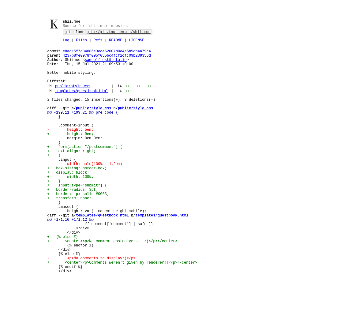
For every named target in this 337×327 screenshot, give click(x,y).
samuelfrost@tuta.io (106, 64)
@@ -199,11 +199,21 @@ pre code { (82, 126)
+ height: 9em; (70, 152)
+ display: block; (68, 199)
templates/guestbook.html (81, 102)
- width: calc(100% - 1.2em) (84, 189)
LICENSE (136, 42)
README (115, 42)
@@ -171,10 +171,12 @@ (70, 256)
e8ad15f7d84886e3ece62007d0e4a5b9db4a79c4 (107, 54)
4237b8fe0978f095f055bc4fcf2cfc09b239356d (107, 59)
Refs (98, 42)
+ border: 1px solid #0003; (78, 225)
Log (66, 42)
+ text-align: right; (71, 173)
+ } (54, 178)
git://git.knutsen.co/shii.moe (119, 33)
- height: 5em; (70, 147)
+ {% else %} (62, 277)
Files (81, 42)
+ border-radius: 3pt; (72, 220)
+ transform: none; (69, 230)
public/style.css (72, 96)
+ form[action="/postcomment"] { (84, 168)
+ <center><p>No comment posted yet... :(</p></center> (112, 282)
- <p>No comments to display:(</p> (91, 303)
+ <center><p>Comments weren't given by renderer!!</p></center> (122, 308)
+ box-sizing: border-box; (77, 194)
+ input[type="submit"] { (77, 215)
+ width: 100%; (70, 204)
